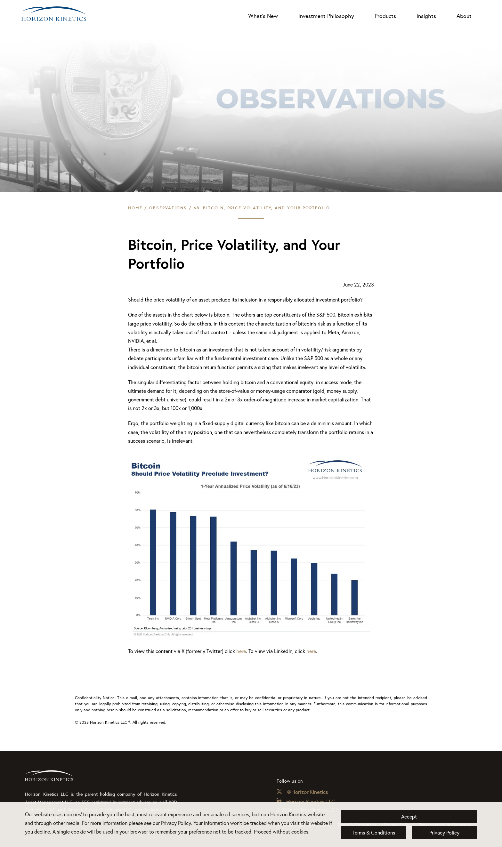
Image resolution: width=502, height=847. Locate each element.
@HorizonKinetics (307, 791)
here (241, 651)
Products (385, 15)
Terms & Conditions (373, 832)
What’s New (263, 15)
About (464, 15)
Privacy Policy (444, 832)
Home (135, 208)
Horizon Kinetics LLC (310, 801)
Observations (168, 208)
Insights (426, 15)
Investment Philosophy (326, 15)
